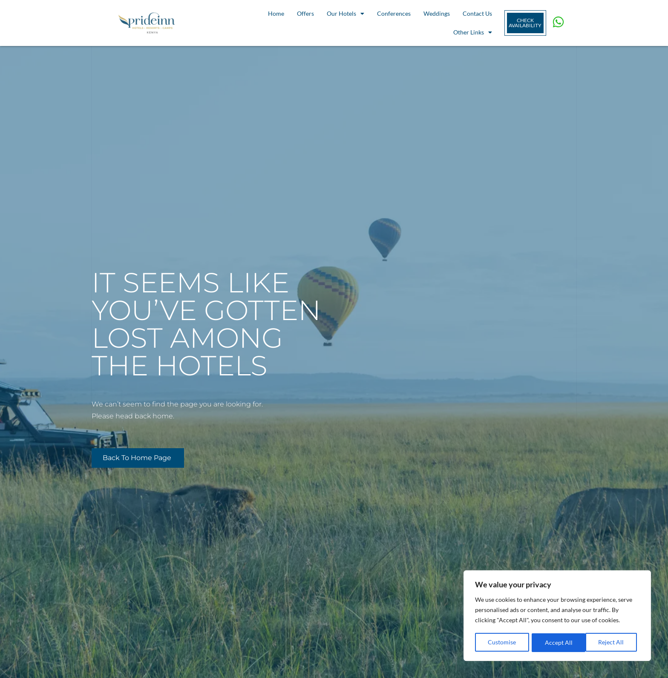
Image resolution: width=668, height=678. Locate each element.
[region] (557, 616)
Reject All (557, 642)
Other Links (472, 32)
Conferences (394, 13)
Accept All (613, 642)
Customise (502, 642)
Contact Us (477, 13)
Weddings (436, 13)
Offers (305, 13)
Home (276, 13)
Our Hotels (345, 13)
